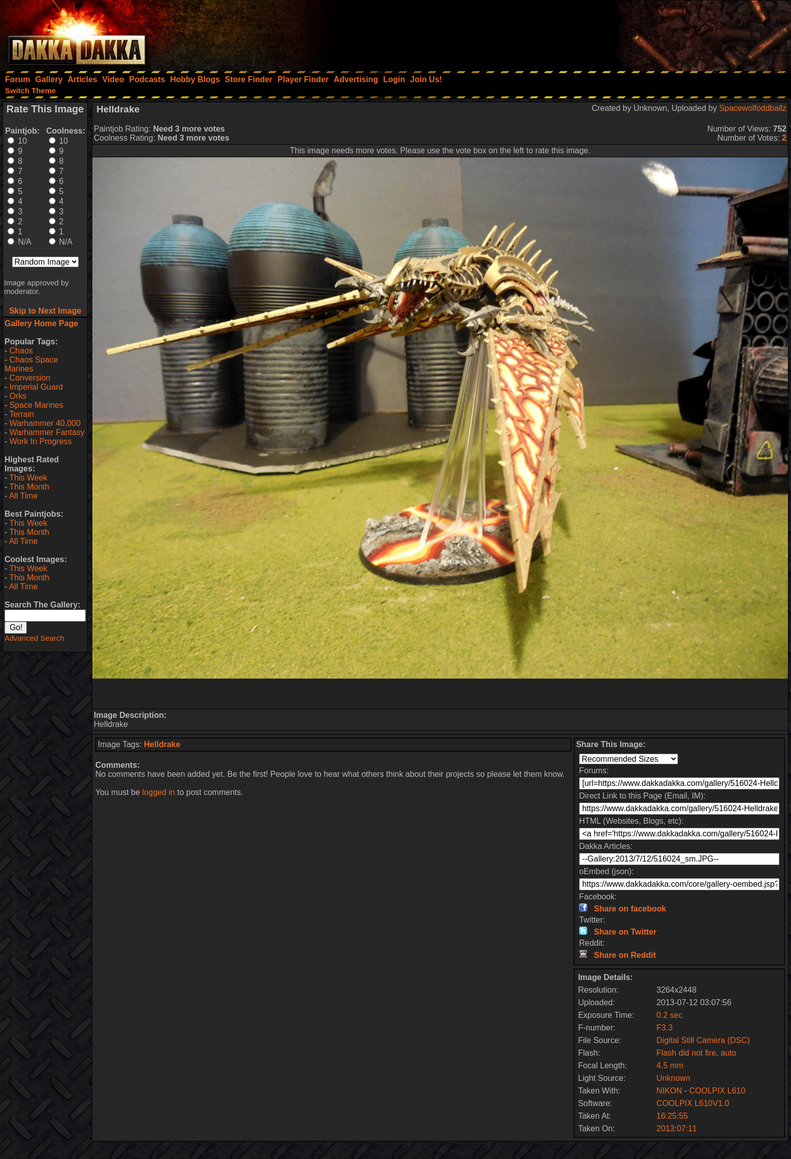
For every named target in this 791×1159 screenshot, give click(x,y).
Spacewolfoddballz (752, 108)
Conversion (30, 378)
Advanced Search (34, 638)
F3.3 (664, 1027)
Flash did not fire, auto (696, 1053)
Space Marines (37, 405)
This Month (29, 486)
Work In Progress (41, 441)
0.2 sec (669, 1015)
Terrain (21, 414)
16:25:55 (672, 1116)
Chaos (21, 350)
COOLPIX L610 (717, 1090)
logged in (158, 792)
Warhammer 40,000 (45, 423)
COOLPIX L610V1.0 (692, 1103)
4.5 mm (669, 1065)
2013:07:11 (676, 1128)
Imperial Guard (36, 387)
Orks (18, 396)
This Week (28, 477)
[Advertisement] (655, 33)
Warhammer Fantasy (47, 432)
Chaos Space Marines (31, 364)
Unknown (673, 1078)
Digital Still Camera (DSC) (703, 1040)
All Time (23, 496)
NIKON (669, 1090)
